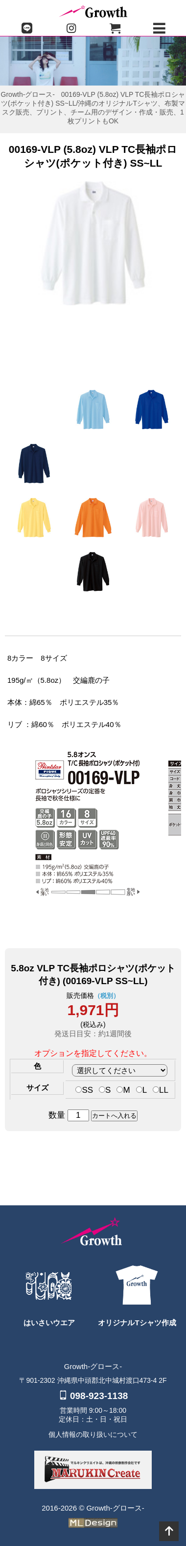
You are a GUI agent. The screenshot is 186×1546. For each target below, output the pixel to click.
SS (84, 1090)
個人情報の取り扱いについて (93, 1434)
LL (160, 1090)
